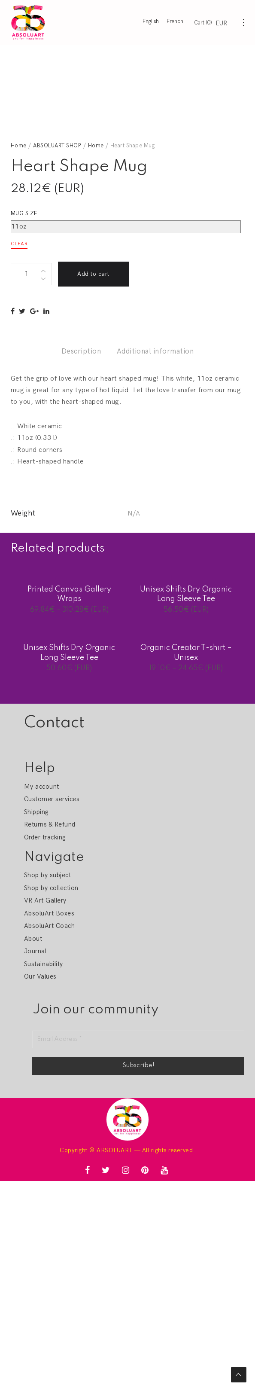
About (33, 939)
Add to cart (93, 274)
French (175, 21)
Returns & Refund (50, 824)
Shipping (36, 812)
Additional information (155, 351)
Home (19, 145)
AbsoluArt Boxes (49, 913)
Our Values (40, 976)
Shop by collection (51, 888)
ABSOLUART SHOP (57, 145)
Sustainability (43, 964)
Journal (35, 951)
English (151, 21)
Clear (19, 244)
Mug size (24, 213)
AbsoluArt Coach (49, 926)
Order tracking (45, 837)
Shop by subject (47, 875)
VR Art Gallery (45, 900)
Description (81, 351)
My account (41, 786)
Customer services (51, 799)
